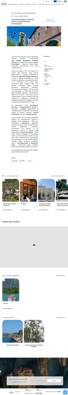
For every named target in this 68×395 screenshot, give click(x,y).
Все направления (59, 275)
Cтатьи (52, 4)
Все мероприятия (59, 317)
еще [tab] (45, 61)
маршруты (21, 4)
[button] (34, 44)
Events (46, 1)
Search (44, 1)
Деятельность (34, 4)
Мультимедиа (57, 4)
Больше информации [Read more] (7, 209)
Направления (27, 4)
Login (49, 1)
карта (63, 4)
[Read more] (10, 204)
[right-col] (50, 20)
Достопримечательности (13, 4)
